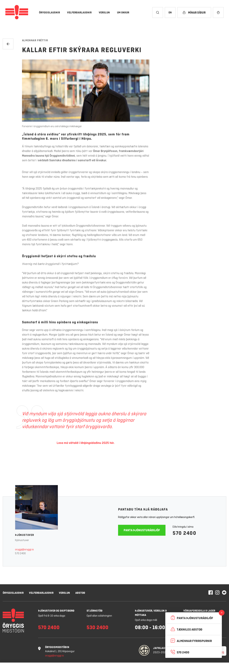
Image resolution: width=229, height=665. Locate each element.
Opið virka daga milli (146, 620)
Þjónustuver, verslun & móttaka (151, 613)
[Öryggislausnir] (49, 12)
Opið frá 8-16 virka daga (51, 616)
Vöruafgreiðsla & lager (199, 610)
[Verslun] (104, 12)
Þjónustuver (24, 535)
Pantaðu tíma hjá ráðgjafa (143, 509)
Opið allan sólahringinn (99, 616)
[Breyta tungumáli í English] (170, 12)
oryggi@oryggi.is (24, 549)
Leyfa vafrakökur (206, 654)
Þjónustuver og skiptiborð (56, 610)
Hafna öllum (175, 654)
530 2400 (97, 627)
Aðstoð (80, 592)
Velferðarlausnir (41, 592)
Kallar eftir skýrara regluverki (82, 50)
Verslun (64, 592)
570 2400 (20, 553)
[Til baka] (8, 44)
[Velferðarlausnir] (79, 12)
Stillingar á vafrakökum (143, 654)
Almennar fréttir (35, 40)
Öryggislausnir (13, 592)
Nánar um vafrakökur (98, 658)
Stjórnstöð (95, 610)
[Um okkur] (123, 12)
